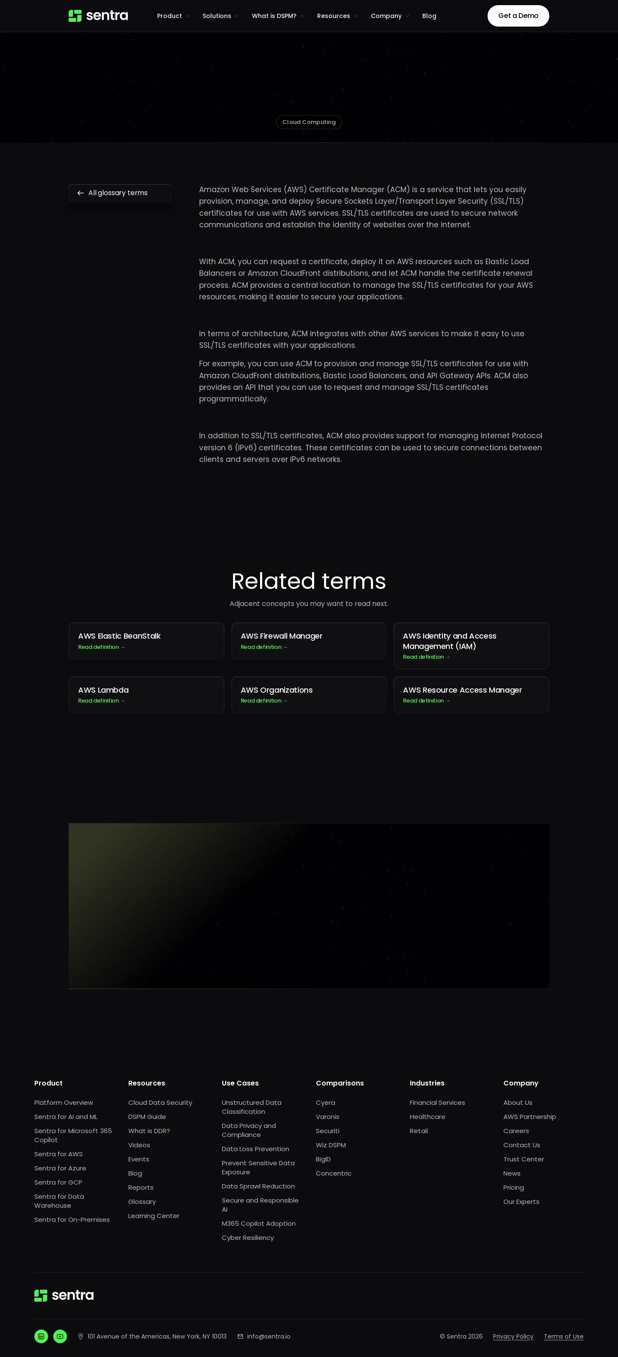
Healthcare (427, 1116)
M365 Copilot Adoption (259, 1223)
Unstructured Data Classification (252, 1107)
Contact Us (521, 1144)
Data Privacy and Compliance (249, 1130)
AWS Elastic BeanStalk (146, 640)
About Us (518, 1102)
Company (390, 16)
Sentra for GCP (58, 1182)
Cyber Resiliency (248, 1237)
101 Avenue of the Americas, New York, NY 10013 (157, 1336)
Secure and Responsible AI (260, 1205)
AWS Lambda (146, 694)
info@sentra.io (269, 1336)
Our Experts (521, 1201)
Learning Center (153, 1215)
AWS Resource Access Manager (471, 694)
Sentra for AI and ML (65, 1116)
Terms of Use (564, 1336)
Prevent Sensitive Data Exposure (258, 1167)
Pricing (513, 1187)
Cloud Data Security (160, 1102)
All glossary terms (120, 193)
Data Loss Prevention (255, 1148)
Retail (419, 1130)
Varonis (327, 1116)
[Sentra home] (98, 16)
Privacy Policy (513, 1336)
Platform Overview (63, 1102)
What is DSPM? (278, 16)
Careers (516, 1130)
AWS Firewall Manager (309, 640)
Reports (141, 1187)
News (512, 1173)
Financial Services (437, 1102)
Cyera (325, 1102)
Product (174, 16)
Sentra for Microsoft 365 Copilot (73, 1135)
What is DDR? (149, 1130)
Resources (338, 16)
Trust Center (523, 1159)
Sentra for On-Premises (72, 1219)
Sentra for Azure (60, 1168)
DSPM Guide (147, 1116)
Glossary (142, 1201)
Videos (139, 1144)
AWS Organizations (309, 694)
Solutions (221, 16)
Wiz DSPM (331, 1144)
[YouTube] (60, 1336)
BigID (323, 1159)
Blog (429, 16)
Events (138, 1159)
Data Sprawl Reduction (258, 1186)
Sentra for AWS (58, 1153)
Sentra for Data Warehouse (59, 1201)
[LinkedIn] (41, 1336)
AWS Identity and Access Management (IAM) (471, 645)
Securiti (327, 1130)
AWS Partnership (529, 1116)
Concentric (333, 1173)
